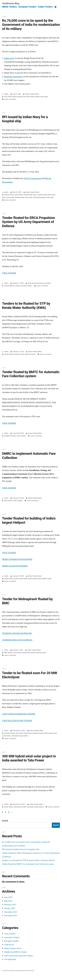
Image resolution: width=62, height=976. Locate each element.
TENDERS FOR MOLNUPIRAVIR (17, 633)
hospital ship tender (30, 195)
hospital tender (42, 195)
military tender (35, 96)
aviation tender (18, 578)
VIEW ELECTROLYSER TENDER (17, 720)
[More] (55, 7)
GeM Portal (9, 944)
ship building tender (39, 197)
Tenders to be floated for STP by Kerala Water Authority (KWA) (26, 306)
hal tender (26, 96)
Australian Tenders (12, 937)
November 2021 (10, 915)
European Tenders (28, 6)
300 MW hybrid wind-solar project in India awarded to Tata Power (29, 758)
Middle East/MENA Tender (15, 952)
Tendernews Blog (10, 3)
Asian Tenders (10, 933)
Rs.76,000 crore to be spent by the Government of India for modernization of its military (31, 25)
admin (6, 94)
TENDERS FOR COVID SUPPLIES (17, 640)
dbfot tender (28, 578)
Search (5, 820)
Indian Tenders (45, 6)
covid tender (17, 653)
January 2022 (9, 908)
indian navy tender (8, 197)
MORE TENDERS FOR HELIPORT (17, 559)
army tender (8, 96)
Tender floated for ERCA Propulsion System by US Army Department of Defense (28, 222)
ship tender (50, 197)
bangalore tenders (10, 436)
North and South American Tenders (39, 283)
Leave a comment (10, 99)
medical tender (19, 197)
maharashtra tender (28, 653)
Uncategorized (10, 959)
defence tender (17, 96)
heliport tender (46, 578)
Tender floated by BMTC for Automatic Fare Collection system (30, 374)
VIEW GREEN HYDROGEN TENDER (18, 714)
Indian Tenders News (32, 94)
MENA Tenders (9, 6)
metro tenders (21, 436)
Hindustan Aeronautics (13, 76)
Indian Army (9, 58)
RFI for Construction (32, 178)
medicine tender (40, 653)
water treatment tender (28, 354)
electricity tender (9, 733)
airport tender (8, 578)
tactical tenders (9, 286)
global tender (37, 578)
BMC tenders (8, 653)
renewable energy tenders (19, 736)
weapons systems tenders (23, 286)
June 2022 (8, 897)
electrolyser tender (22, 733)
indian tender (48, 733)
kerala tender (8, 354)
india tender (51, 195)
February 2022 (10, 904)
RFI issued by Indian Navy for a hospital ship (20, 849)
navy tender (44, 96)
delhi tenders (19, 195)
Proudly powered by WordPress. (24, 970)
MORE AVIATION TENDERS (15, 566)
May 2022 (8, 901)
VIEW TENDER (9, 273)
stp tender (16, 354)
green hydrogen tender (36, 733)
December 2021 (10, 912)
